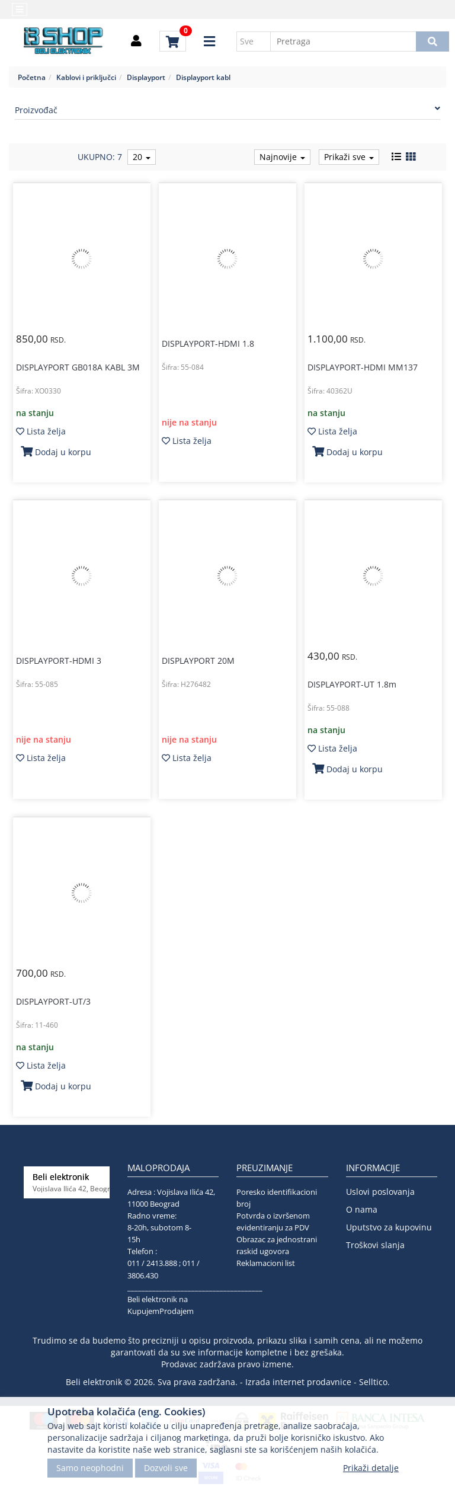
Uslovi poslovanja (380, 1191)
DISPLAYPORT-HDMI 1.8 (208, 343)
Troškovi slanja (375, 1245)
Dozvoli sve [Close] (166, 1467)
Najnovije (282, 156)
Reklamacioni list (265, 1263)
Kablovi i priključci (86, 77)
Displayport (146, 77)
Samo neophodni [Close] (90, 1467)
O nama (361, 1209)
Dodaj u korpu (56, 452)
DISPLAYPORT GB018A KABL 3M (78, 367)
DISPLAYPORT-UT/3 (53, 1001)
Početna (32, 77)
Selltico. (374, 1381)
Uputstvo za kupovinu (389, 1227)
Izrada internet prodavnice (298, 1381)
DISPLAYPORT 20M (198, 660)
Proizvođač (227, 110)
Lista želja (41, 431)
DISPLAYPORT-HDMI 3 (58, 660)
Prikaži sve (349, 156)
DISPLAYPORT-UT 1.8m (351, 684)
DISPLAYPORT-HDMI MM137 (362, 367)
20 (141, 156)
